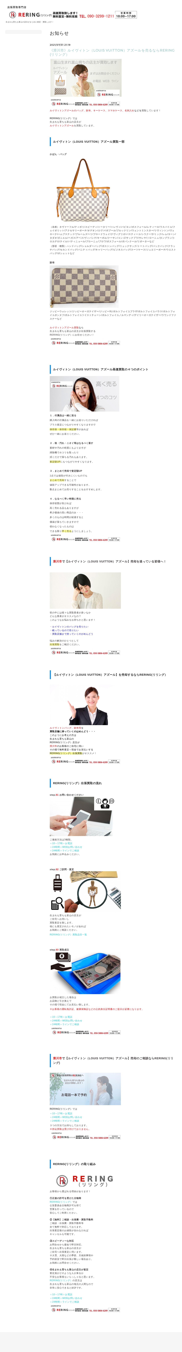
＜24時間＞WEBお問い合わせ (66, 847)
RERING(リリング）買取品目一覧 (68, 934)
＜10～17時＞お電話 (61, 843)
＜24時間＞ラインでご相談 (64, 850)
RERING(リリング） (61, 1202)
